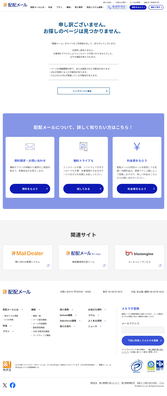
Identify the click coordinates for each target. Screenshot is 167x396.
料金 (50, 7)
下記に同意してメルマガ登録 (143, 340)
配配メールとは (37, 7)
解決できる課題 (11, 316)
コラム (91, 315)
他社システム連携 (94, 7)
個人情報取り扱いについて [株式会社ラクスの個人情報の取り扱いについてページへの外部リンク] (109, 383)
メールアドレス (130, 323)
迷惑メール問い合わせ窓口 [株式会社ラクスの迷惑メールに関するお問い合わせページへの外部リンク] (147, 383)
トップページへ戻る (82, 90)
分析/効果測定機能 (41, 331)
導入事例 (78, 7)
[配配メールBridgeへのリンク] (83, 257)
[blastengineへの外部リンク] (139, 257)
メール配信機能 (40, 320)
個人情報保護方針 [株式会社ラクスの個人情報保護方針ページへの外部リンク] (128, 383)
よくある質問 (135, 2)
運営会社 (93, 383)
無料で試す (155, 7)
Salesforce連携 (68, 320)
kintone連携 (66, 315)
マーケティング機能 (41, 335)
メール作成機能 (40, 324)
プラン (59, 7)
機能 (68, 7)
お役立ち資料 (121, 2)
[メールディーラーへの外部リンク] (27, 257)
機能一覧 (37, 316)
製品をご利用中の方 (151, 2)
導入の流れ (107, 2)
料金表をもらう (137, 189)
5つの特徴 (8, 320)
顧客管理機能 (39, 327)
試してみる (83, 189)
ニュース (92, 326)
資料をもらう (137, 7)
